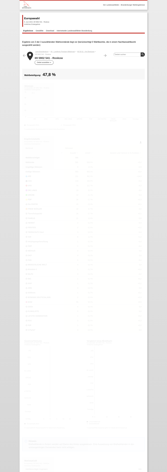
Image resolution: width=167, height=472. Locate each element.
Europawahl (32, 18)
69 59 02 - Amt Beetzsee (85, 52)
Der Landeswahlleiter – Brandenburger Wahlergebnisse (124, 5)
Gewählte (39, 31)
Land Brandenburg (41, 52)
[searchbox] (129, 54)
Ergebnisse (28, 31)
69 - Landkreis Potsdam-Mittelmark (63, 52)
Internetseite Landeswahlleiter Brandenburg (74, 31)
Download (50, 31)
